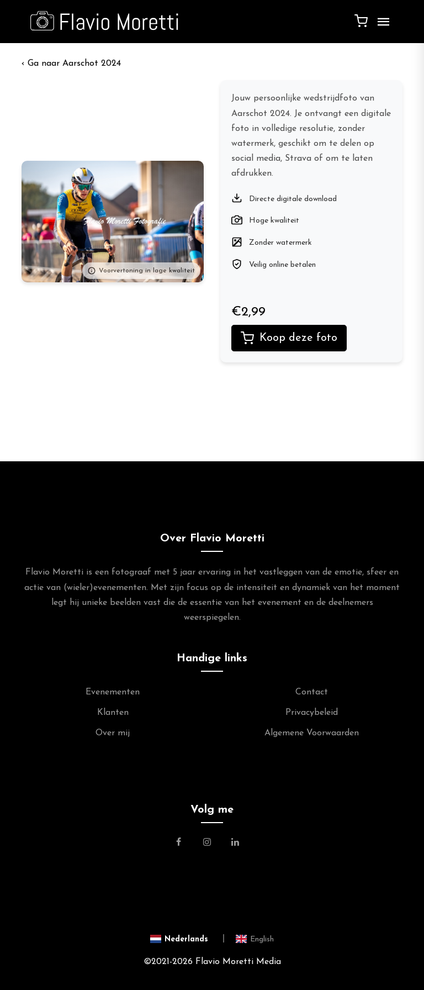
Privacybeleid (311, 712)
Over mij (113, 733)
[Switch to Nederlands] (187, 938)
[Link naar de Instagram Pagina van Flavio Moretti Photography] (207, 843)
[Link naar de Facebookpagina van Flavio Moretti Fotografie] (185, 843)
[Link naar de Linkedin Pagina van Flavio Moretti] (235, 843)
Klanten (113, 712)
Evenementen (113, 692)
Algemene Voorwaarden (311, 733)
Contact (311, 692)
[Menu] (380, 26)
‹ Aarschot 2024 (71, 63)
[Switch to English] (255, 938)
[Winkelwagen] (361, 20)
